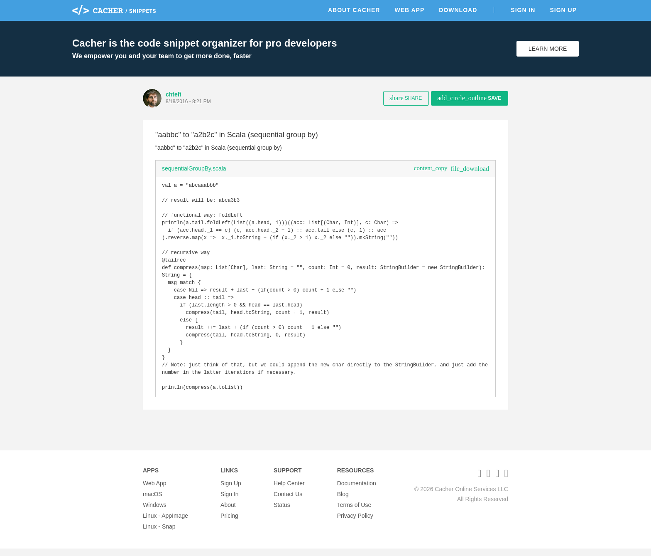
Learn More (548, 48)
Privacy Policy (355, 523)
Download (458, 10)
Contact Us (288, 501)
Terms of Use (354, 512)
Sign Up (563, 10)
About (228, 512)
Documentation (356, 490)
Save (469, 97)
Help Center (289, 490)
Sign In (523, 10)
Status (282, 512)
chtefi (173, 94)
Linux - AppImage (165, 523)
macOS (152, 501)
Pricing (229, 523)
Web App (409, 10)
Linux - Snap (159, 534)
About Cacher (354, 10)
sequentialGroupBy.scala (194, 168)
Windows (154, 512)
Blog (343, 501)
